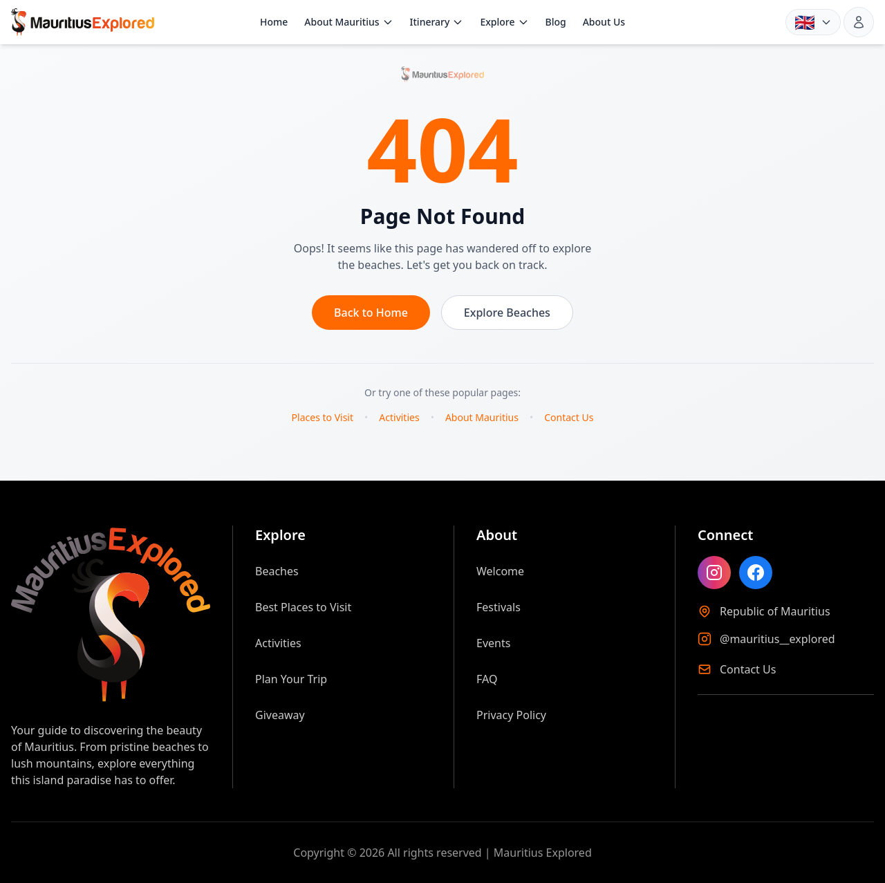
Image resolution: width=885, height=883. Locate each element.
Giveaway (280, 715)
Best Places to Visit (303, 607)
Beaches (277, 571)
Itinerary (437, 21)
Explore (504, 21)
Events (493, 643)
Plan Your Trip (291, 679)
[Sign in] (859, 22)
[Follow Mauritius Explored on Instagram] (714, 572)
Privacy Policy (511, 715)
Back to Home (371, 312)
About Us (604, 21)
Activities (399, 417)
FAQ (486, 679)
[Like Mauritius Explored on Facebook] (755, 572)
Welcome (500, 571)
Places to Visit (322, 417)
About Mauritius (348, 21)
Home (274, 21)
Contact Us (568, 417)
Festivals (498, 607)
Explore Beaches (507, 312)
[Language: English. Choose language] (813, 22)
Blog (556, 21)
